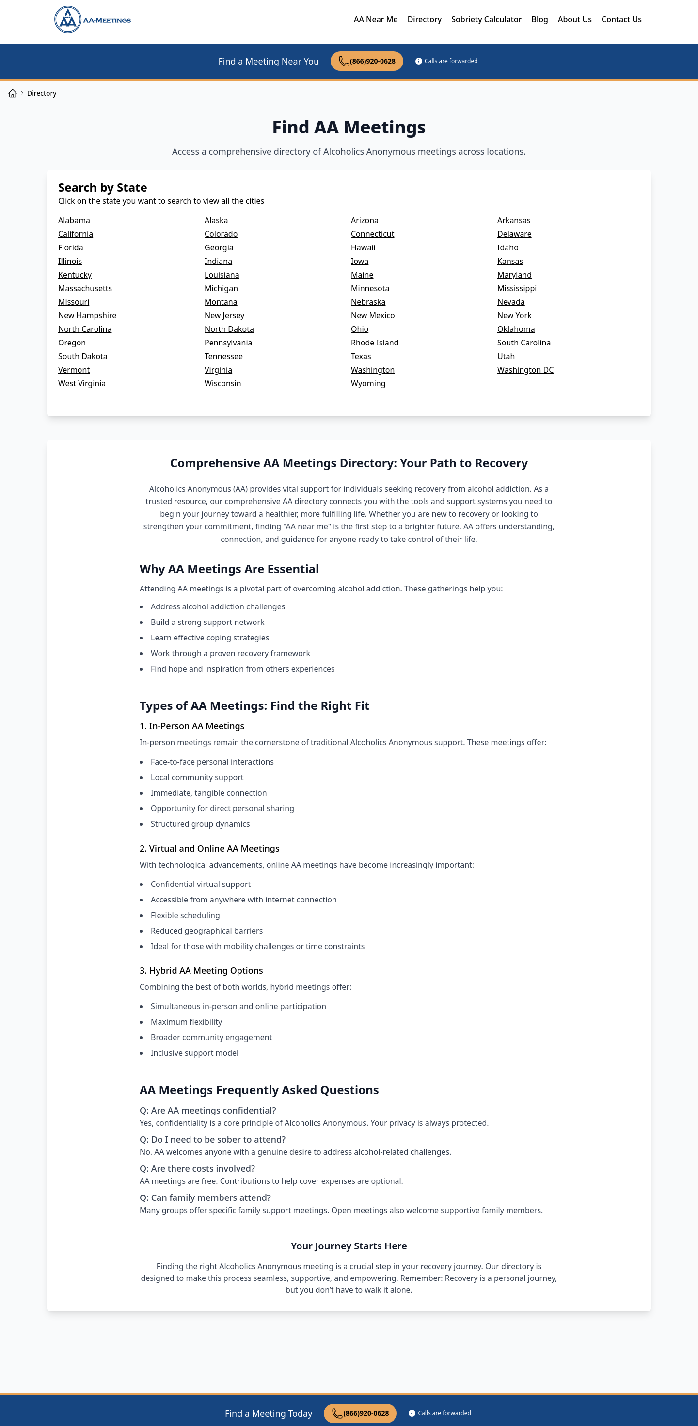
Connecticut (373, 234)
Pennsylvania (229, 342)
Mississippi (517, 288)
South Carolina (524, 342)
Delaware (514, 234)
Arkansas (514, 220)
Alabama (74, 220)
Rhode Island (374, 342)
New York (514, 315)
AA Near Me (376, 19)
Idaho (508, 247)
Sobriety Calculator (486, 19)
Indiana (218, 261)
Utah (506, 356)
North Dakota (229, 329)
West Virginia (82, 383)
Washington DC (525, 369)
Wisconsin (223, 383)
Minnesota (370, 288)
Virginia (218, 369)
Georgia (219, 247)
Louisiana (222, 274)
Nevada (511, 301)
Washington (373, 369)
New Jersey (224, 315)
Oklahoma (516, 329)
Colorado (221, 234)
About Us (575, 19)
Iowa (359, 261)
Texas (361, 356)
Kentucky (75, 274)
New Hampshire (87, 315)
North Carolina (84, 329)
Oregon (72, 342)
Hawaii (363, 247)
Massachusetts (85, 288)
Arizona (365, 220)
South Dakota (83, 356)
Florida (70, 247)
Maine (362, 274)
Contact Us (622, 19)
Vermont (74, 369)
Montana (221, 301)
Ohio (359, 329)
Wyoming (368, 383)
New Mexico (373, 315)
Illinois (70, 261)
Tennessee (224, 356)
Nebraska (368, 301)
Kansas (510, 261)
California (75, 234)
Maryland (514, 274)
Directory (425, 19)
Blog (539, 19)
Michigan (221, 288)
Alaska (216, 220)
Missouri (73, 301)
